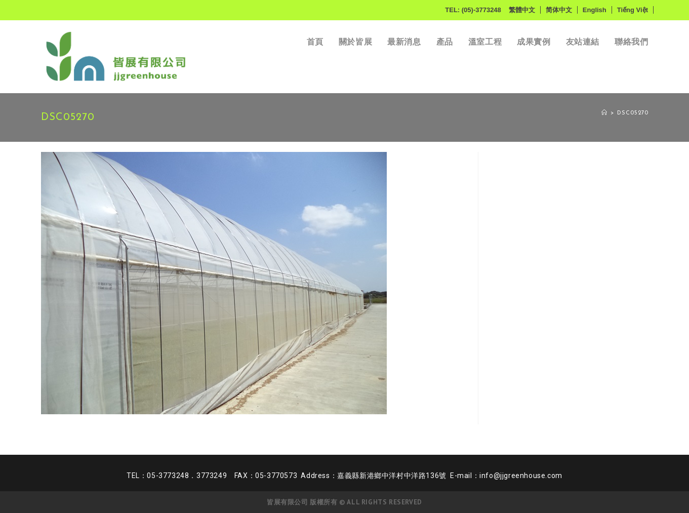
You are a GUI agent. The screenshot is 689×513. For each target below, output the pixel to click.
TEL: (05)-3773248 (473, 10)
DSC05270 (633, 113)
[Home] (604, 113)
